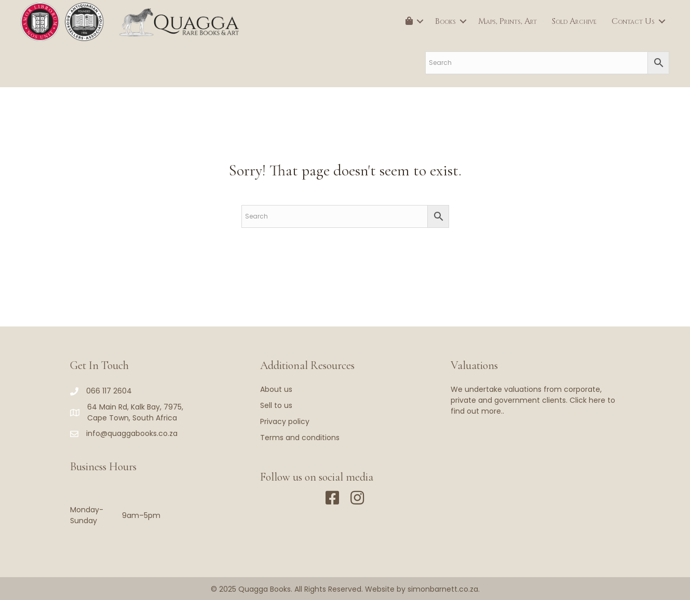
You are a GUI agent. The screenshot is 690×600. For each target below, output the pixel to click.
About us (276, 389)
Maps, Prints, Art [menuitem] (507, 21)
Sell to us (276, 405)
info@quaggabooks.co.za (132, 433)
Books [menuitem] (445, 21)
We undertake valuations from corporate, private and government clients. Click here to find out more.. (533, 400)
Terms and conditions (300, 437)
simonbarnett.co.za (443, 589)
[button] (420, 21)
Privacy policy (284, 421)
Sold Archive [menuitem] (574, 21)
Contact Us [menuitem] (633, 21)
